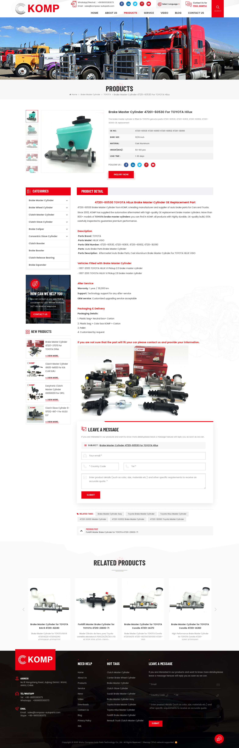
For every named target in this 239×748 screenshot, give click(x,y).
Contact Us (196, 13)
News (80, 694)
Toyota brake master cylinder (141, 514)
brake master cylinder (118, 683)
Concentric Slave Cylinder (43, 236)
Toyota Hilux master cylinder (173, 514)
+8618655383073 (106, 2)
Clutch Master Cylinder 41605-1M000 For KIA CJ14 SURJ (56, 367)
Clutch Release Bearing (42, 258)
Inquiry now (121, 174)
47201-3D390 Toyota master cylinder (167, 519)
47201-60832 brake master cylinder (128, 519)
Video (164, 13)
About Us (111, 13)
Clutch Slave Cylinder (41, 222)
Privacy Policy (84, 720)
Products (130, 13)
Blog (178, 13)
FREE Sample (200, 6)
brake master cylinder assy (110, 514)
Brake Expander (37, 265)
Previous (23, 609)
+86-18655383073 (34, 697)
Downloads (83, 704)
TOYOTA (107, 94)
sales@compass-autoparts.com (99, 6)
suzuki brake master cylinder (121, 694)
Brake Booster (36, 250)
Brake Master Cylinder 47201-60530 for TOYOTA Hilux (129, 451)
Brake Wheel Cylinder (41, 207)
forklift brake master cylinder (121, 715)
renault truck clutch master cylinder (125, 720)
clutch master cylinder (118, 672)
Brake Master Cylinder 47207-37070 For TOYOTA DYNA (56, 346)
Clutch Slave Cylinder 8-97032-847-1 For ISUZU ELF (57, 412)
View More (52, 355)
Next (215, 609)
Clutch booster (37, 243)
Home (94, 13)
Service (149, 13)
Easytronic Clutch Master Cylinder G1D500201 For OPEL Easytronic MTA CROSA (56, 389)
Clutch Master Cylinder (41, 215)
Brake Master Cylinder (90, 94)
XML (80, 726)
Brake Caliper (36, 229)
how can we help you (46, 294)
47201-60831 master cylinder (93, 519)
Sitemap (146, 742)
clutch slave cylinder (117, 688)
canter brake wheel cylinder (121, 678)
